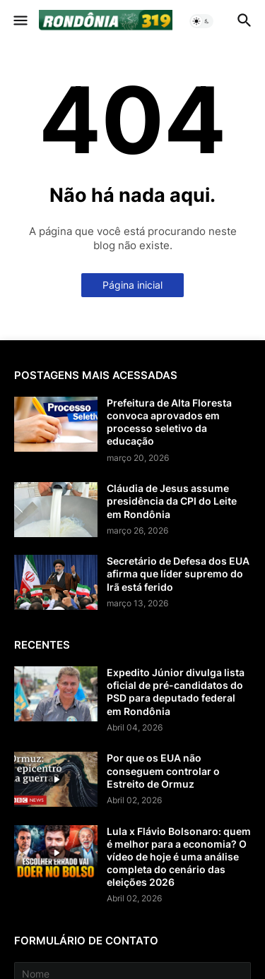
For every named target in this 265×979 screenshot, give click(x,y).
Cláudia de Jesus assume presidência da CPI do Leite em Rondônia (172, 500)
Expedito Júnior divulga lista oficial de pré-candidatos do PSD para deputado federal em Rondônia (176, 691)
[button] (19, 21)
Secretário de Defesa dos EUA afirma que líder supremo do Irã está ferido (178, 573)
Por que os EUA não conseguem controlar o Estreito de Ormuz (163, 770)
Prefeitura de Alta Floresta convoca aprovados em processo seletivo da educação (169, 422)
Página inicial (132, 285)
